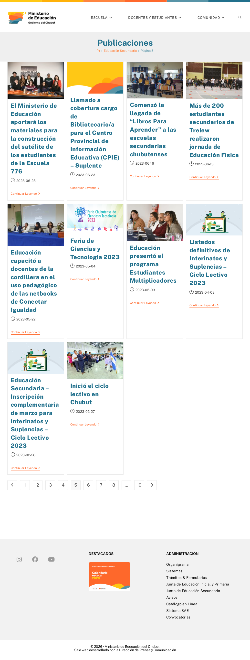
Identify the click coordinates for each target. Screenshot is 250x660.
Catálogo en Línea (181, 604)
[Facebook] (35, 559)
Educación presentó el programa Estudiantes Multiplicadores (153, 264)
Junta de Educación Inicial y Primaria (197, 584)
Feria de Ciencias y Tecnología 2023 (95, 248)
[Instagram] (19, 559)
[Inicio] (98, 51)
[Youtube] (51, 559)
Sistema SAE (177, 610)
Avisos (171, 597)
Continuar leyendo (25, 193)
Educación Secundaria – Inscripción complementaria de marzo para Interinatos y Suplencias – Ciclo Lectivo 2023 (35, 412)
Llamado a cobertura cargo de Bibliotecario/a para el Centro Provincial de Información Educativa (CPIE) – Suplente (95, 132)
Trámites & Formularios (186, 577)
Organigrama (177, 564)
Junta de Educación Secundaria (193, 590)
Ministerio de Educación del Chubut (131, 646)
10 (139, 484)
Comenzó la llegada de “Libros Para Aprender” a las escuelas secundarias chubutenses (153, 129)
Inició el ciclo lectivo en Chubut (89, 393)
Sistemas (174, 571)
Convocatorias (178, 617)
